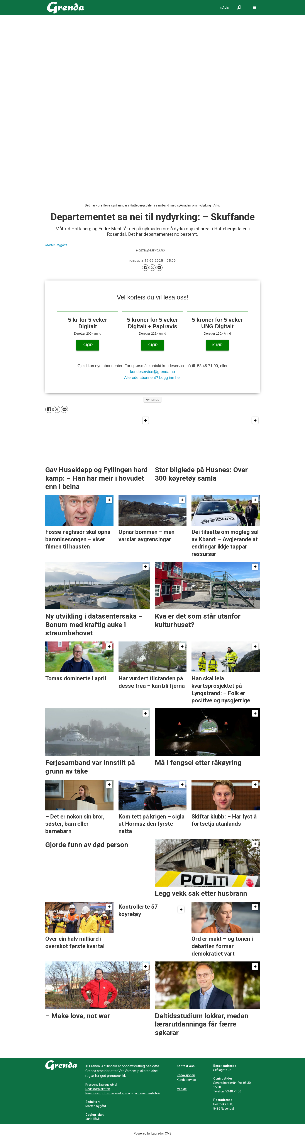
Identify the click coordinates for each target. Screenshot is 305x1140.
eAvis (224, 7)
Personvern (93, 1093)
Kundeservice (186, 1080)
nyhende (152, 399)
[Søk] (239, 7)
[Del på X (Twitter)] (152, 267)
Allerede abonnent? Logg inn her (152, 377)
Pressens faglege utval (101, 1084)
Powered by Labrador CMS (152, 1133)
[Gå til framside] (65, 8)
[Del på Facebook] (145, 267)
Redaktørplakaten (97, 1089)
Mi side (182, 1089)
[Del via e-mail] (159, 267)
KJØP (88, 345)
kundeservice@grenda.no (152, 372)
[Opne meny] (254, 7)
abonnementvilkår (147, 1093)
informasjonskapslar (116, 1093)
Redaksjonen (186, 1075)
